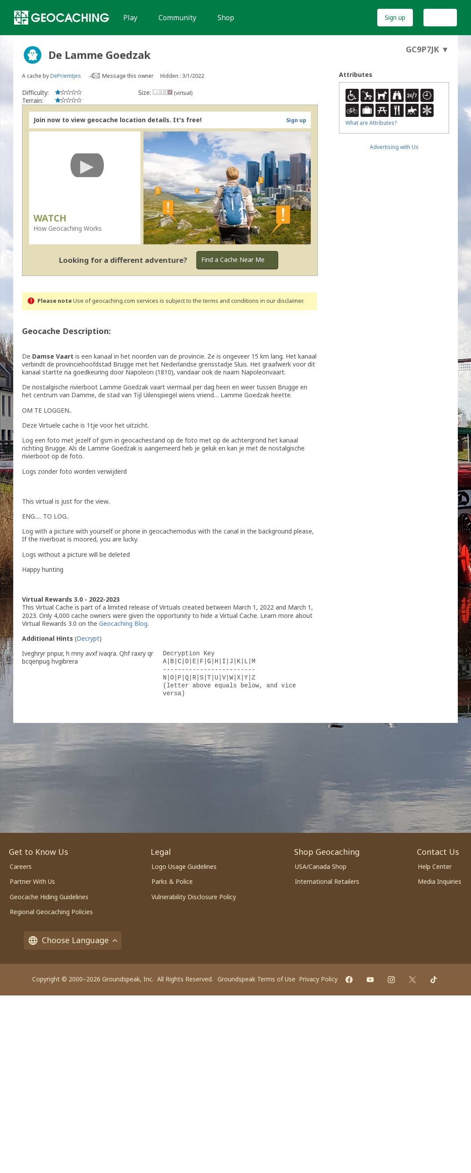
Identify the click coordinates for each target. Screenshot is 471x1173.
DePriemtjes (65, 76)
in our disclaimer (281, 301)
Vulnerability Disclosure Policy (193, 897)
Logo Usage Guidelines (184, 866)
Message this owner (128, 76)
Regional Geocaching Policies (51, 912)
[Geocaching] (61, 17)
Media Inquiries (439, 881)
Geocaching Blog (123, 623)
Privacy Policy (318, 979)
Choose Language (73, 940)
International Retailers (327, 881)
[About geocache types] (32, 54)
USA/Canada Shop (320, 866)
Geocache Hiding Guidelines (49, 897)
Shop (225, 17)
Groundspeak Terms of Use (256, 979)
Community (177, 17)
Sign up (395, 17)
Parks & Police (172, 881)
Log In (440, 17)
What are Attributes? (371, 123)
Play (130, 17)
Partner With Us (32, 881)
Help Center (435, 866)
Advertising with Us (394, 147)
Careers (21, 866)
